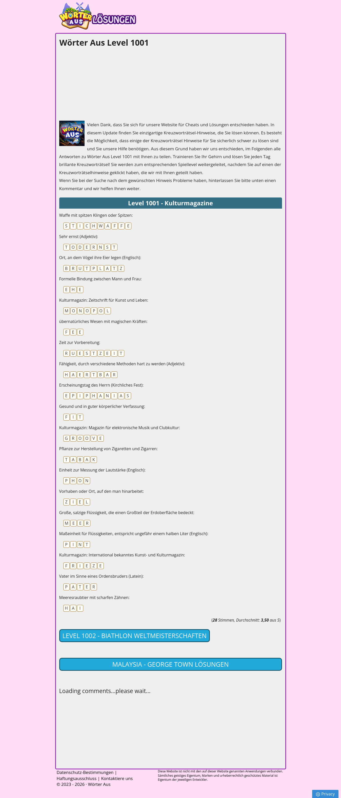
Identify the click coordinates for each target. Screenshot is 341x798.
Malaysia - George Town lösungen (170, 664)
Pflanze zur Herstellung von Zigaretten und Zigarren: (108, 448)
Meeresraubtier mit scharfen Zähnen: (94, 597)
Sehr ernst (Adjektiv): (78, 236)
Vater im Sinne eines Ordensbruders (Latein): (101, 576)
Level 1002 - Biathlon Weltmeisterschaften (135, 635)
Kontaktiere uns (117, 778)
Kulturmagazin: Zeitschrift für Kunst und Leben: (103, 300)
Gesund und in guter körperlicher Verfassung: (102, 406)
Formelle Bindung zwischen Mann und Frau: (100, 279)
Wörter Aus (99, 784)
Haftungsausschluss (77, 778)
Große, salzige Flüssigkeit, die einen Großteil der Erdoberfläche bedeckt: (126, 512)
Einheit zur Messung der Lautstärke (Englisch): (102, 470)
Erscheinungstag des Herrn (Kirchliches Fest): (101, 385)
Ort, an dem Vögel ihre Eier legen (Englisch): (100, 257)
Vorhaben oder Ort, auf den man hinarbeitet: (101, 491)
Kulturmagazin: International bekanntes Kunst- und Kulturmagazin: (122, 555)
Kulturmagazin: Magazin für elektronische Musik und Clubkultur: (119, 427)
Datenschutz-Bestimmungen (85, 772)
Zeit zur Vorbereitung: (79, 342)
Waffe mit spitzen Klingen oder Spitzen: (96, 215)
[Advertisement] (97, 82)
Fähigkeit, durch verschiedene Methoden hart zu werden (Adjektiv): (122, 364)
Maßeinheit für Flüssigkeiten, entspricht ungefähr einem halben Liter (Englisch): (133, 533)
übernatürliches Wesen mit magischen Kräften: (103, 321)
